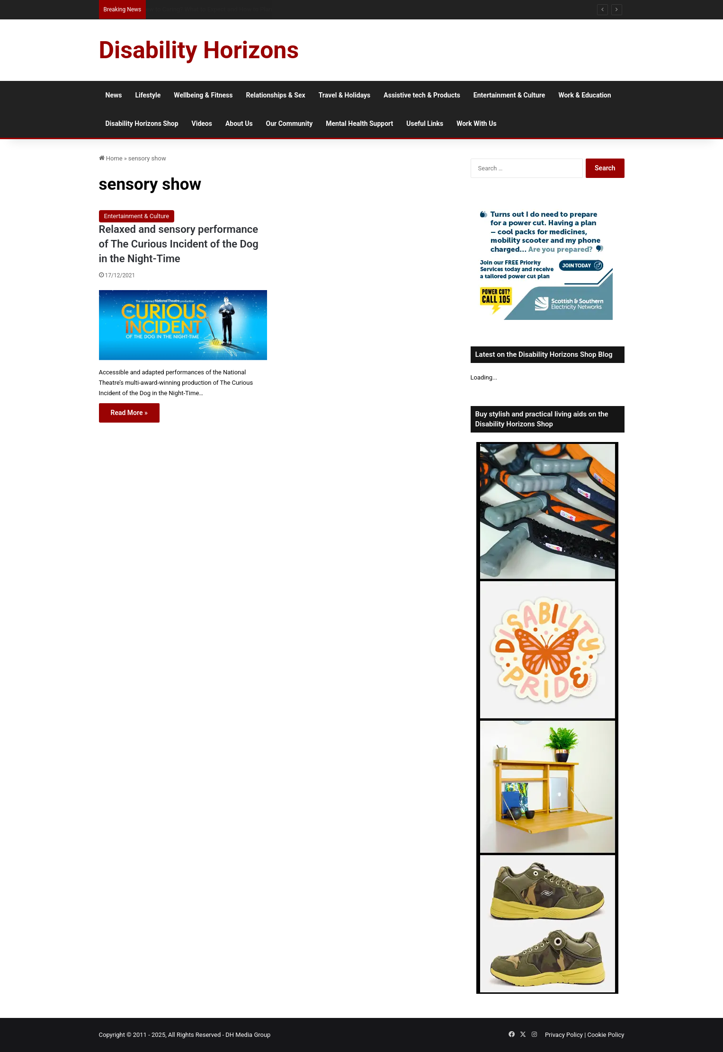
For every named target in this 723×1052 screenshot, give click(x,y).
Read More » (129, 412)
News (114, 95)
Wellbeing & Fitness (203, 95)
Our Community (289, 123)
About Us (239, 123)
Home (111, 158)
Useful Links (424, 123)
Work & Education (584, 95)
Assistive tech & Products (422, 95)
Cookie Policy (606, 1034)
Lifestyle (148, 95)
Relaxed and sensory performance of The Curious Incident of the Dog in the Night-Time (179, 244)
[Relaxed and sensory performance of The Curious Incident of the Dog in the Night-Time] (183, 325)
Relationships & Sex (275, 95)
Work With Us (476, 123)
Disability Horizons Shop (142, 123)
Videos (202, 123)
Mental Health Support (359, 123)
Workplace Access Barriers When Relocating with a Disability (224, 9)
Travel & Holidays (345, 95)
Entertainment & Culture (509, 95)
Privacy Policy (564, 1034)
